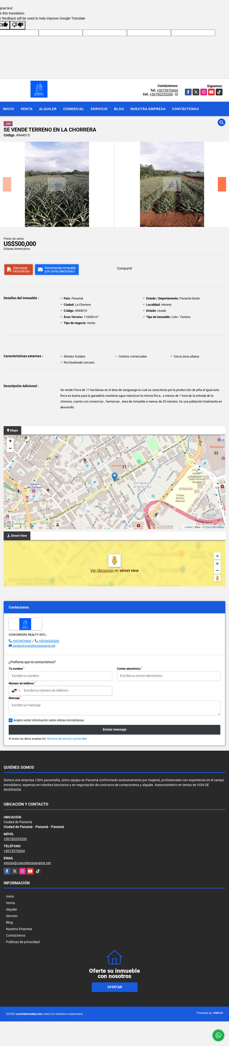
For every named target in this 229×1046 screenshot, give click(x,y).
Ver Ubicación (102, 570)
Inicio (8, 109)
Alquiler (48, 109)
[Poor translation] (17, 25)
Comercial (73, 109)
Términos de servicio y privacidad (67, 738)
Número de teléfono (22, 683)
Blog (119, 109)
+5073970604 (167, 90)
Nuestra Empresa (148, 109)
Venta (27, 109)
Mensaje (15, 698)
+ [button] (10, 441)
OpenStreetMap (214, 527)
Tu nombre (16, 668)
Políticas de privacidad (23, 942)
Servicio (99, 109)
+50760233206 (161, 94)
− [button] (10, 448)
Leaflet (188, 527)
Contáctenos (185, 109)
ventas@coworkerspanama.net (34, 646)
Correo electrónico (129, 668)
